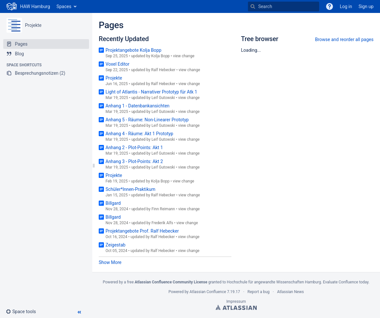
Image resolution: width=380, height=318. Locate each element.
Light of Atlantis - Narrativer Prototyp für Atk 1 (151, 91)
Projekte (33, 25)
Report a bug (259, 292)
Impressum (236, 301)
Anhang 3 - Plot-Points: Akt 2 (134, 161)
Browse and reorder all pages (344, 39)
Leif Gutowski (163, 97)
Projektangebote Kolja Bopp (134, 50)
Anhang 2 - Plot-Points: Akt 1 (134, 147)
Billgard (113, 203)
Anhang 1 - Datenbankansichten (138, 105)
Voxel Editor (117, 64)
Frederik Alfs (162, 223)
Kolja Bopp (160, 56)
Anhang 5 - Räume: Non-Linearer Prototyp (147, 119)
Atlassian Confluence (208, 292)
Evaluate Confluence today (345, 282)
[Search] (252, 6)
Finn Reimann (163, 209)
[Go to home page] (28, 6)
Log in (346, 6)
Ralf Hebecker (163, 70)
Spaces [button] (64, 6)
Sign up (366, 6)
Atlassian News (290, 292)
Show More (110, 262)
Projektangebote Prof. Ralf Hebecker (142, 231)
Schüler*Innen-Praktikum (130, 189)
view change (183, 56)
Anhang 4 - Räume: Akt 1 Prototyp (139, 133)
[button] (23, 311)
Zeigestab (116, 244)
